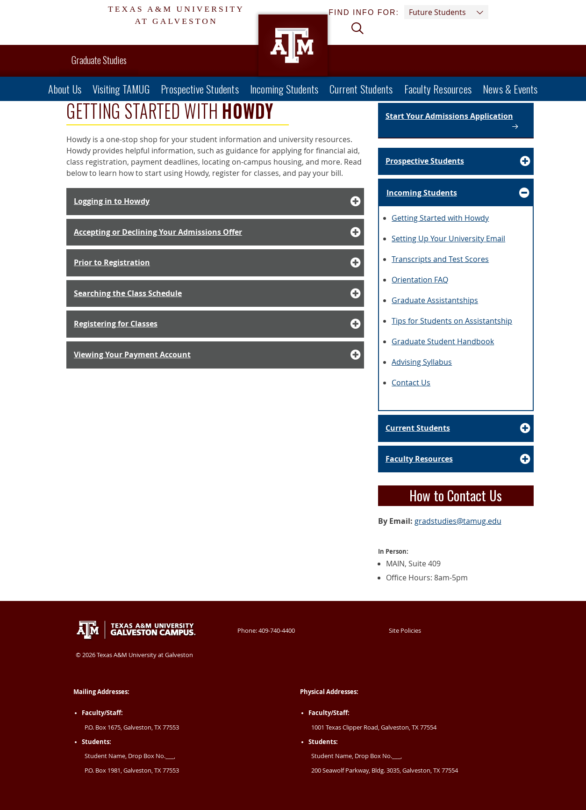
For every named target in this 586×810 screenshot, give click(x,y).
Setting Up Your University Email (448, 238)
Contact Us (411, 382)
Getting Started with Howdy (440, 218)
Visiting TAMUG (121, 88)
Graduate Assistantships (435, 300)
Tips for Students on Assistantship (452, 321)
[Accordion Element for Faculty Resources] (456, 459)
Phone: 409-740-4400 (266, 630)
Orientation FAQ (420, 280)
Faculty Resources (438, 88)
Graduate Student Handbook (443, 341)
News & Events (510, 88)
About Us (64, 88)
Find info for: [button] (408, 12)
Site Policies (405, 630)
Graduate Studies (99, 60)
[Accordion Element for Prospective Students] (456, 161)
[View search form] (361, 34)
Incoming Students (284, 88)
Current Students (361, 88)
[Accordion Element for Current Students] (456, 428)
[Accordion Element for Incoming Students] (456, 193)
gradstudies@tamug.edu (457, 521)
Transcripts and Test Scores (440, 259)
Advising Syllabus (422, 362)
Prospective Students (200, 88)
